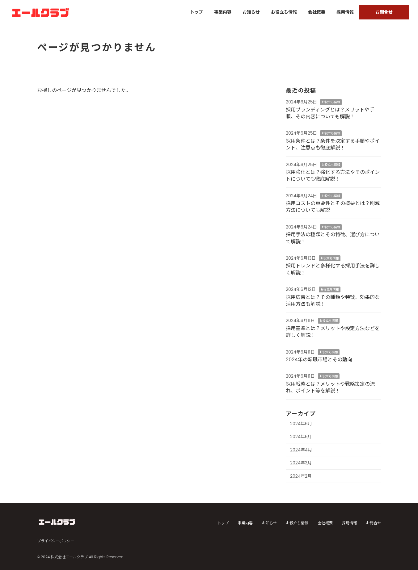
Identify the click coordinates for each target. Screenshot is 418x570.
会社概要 (325, 523)
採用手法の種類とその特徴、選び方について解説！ (333, 238)
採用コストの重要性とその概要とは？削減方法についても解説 (333, 207)
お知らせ (269, 523)
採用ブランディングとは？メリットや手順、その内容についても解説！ (330, 113)
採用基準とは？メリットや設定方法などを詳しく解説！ (333, 332)
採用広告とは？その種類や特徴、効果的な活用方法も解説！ (333, 301)
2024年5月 (301, 437)
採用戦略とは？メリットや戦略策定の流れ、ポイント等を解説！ (330, 387)
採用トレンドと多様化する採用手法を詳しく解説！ (333, 269)
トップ (223, 523)
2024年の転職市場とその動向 (319, 359)
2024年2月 (301, 476)
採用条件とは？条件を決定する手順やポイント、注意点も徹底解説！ (333, 144)
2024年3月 (301, 463)
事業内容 (245, 523)
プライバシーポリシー (55, 540)
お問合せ (373, 523)
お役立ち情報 (331, 102)
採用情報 (349, 523)
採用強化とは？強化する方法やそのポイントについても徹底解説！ (333, 175)
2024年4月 (301, 450)
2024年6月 (301, 423)
